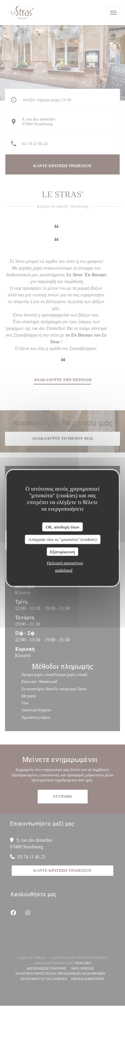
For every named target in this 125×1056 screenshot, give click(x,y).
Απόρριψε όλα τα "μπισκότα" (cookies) (62, 539)
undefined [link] (63, 570)
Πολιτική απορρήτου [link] (65, 562)
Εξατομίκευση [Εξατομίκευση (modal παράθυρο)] (62, 551)
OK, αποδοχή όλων (62, 526)
